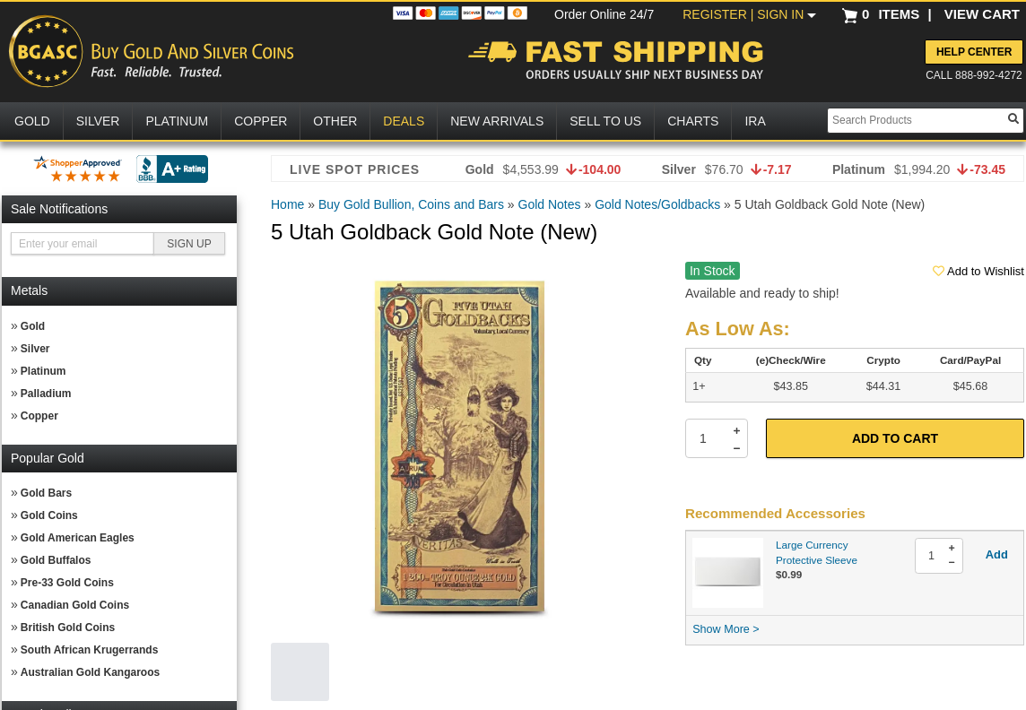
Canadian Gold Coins (75, 605)
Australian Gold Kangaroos (90, 672)
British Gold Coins (68, 627)
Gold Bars (46, 493)
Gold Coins (49, 515)
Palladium (46, 393)
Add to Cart (895, 438)
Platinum (43, 371)
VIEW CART (982, 14)
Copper (39, 416)
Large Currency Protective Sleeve (816, 552)
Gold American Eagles (78, 538)
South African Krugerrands (90, 650)
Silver (35, 348)
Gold (33, 326)
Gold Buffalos (56, 560)
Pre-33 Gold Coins (67, 582)
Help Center (974, 52)
